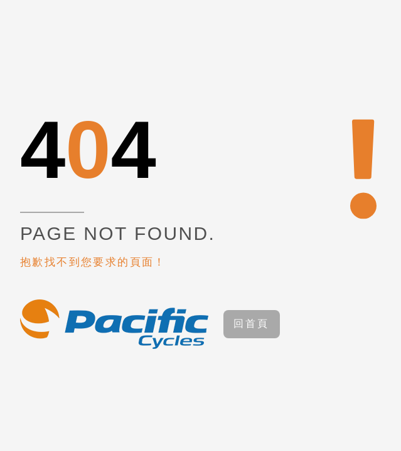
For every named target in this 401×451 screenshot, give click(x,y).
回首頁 (251, 323)
